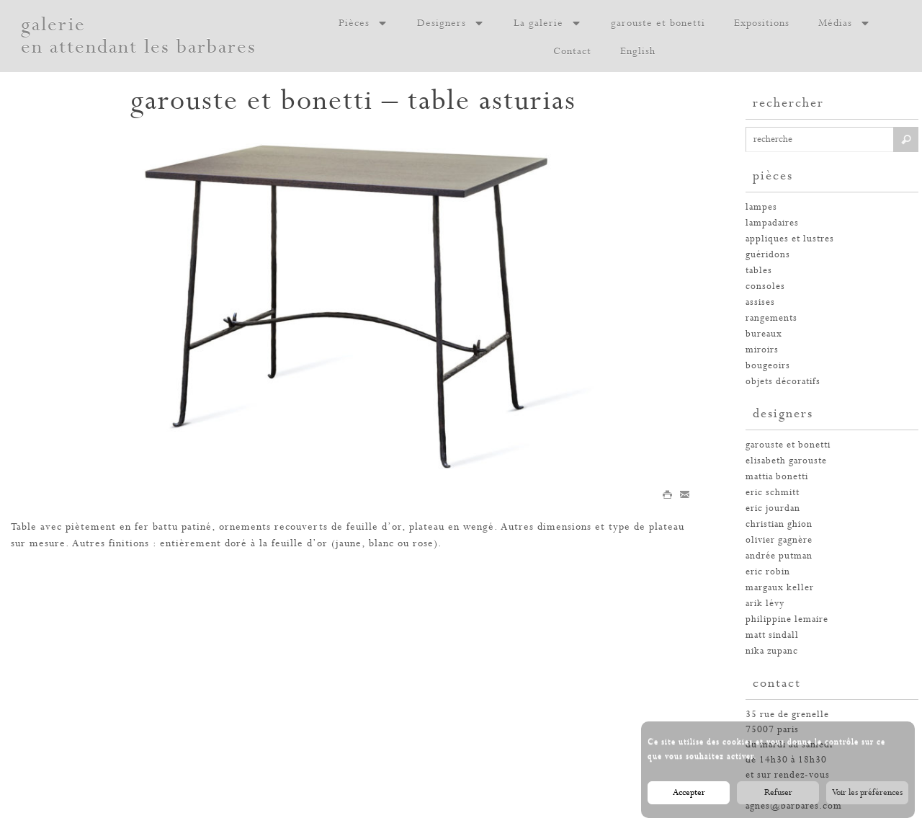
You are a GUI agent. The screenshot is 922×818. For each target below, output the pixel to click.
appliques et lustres (790, 239)
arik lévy (765, 603)
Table (24, 526)
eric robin (768, 572)
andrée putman (779, 556)
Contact (572, 51)
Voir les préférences (867, 798)
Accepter (689, 798)
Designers (451, 23)
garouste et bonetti (658, 23)
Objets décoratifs (783, 381)
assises (760, 302)
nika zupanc (772, 651)
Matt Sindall (772, 635)
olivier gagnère (779, 540)
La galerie (548, 23)
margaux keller (780, 588)
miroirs (762, 350)
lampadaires (772, 223)
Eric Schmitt (773, 492)
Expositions (761, 23)
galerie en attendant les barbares (138, 36)
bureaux (764, 334)
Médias (844, 23)
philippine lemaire (787, 619)
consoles (765, 286)
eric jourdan (773, 508)
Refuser (778, 798)
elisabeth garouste (786, 461)
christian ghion (779, 524)
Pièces (363, 23)
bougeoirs (768, 366)
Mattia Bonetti (777, 477)
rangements (771, 318)
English (637, 51)
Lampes (761, 207)
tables (759, 270)
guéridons (768, 255)
